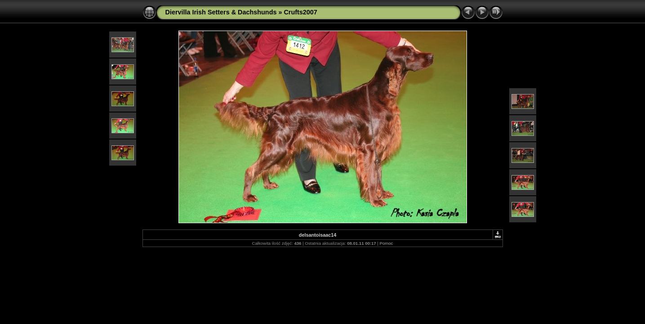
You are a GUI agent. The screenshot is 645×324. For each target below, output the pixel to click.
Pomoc (386, 243)
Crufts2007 (300, 12)
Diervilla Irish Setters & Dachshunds (221, 12)
